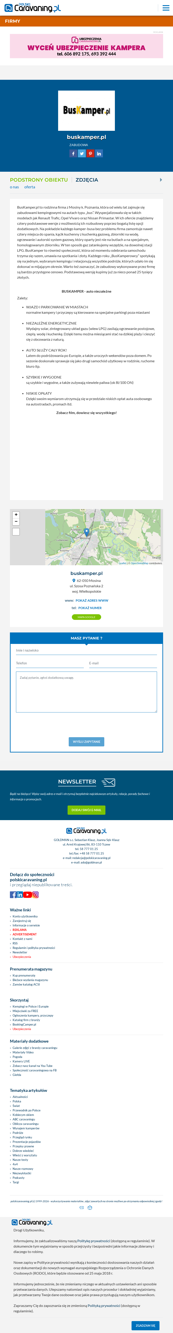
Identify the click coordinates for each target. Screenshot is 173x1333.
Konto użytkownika (25, 916)
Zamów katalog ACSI (26, 984)
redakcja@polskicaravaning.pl (91, 858)
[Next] (160, 179)
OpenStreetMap (139, 563)
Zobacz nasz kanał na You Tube (32, 1066)
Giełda (17, 1075)
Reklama (20, 930)
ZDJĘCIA (87, 179)
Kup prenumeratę (24, 975)
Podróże (18, 1133)
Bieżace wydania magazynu (30, 980)
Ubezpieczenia (22, 957)
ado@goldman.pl (91, 862)
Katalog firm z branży (26, 1020)
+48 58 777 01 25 (92, 853)
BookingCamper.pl (24, 1024)
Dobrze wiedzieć (23, 1151)
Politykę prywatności (93, 1241)
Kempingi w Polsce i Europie (31, 1006)
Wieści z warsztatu (25, 1155)
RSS (15, 943)
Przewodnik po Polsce (27, 1110)
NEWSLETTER (77, 781)
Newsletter (20, 952)
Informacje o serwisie (26, 925)
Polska (17, 1101)
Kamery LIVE (21, 1061)
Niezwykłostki (22, 1173)
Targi (16, 1182)
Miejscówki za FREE (25, 1011)
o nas (14, 187)
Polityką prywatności (104, 1305)
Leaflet (122, 563)
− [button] (16, 522)
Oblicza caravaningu (26, 1124)
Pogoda (17, 1057)
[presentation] (86, 725)
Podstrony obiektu (39, 179)
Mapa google (86, 617)
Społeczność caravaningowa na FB (35, 1070)
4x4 (15, 1164)
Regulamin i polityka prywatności (34, 948)
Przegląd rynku (22, 1137)
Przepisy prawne (23, 1146)
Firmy (12, 21)
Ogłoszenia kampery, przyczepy (33, 1015)
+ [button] (16, 515)
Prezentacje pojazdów (27, 1142)
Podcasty (19, 1177)
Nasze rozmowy (23, 1169)
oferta (29, 187)
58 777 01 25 (89, 849)
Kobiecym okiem (23, 1115)
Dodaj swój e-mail (86, 810)
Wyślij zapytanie (86, 741)
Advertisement (25, 934)
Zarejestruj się (22, 921)
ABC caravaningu (24, 1119)
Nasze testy (20, 1160)
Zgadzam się (145, 1325)
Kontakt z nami (22, 939)
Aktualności (20, 1097)
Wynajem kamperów (26, 1128)
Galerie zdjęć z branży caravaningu (35, 1048)
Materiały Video (23, 1052)
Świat (16, 1106)
